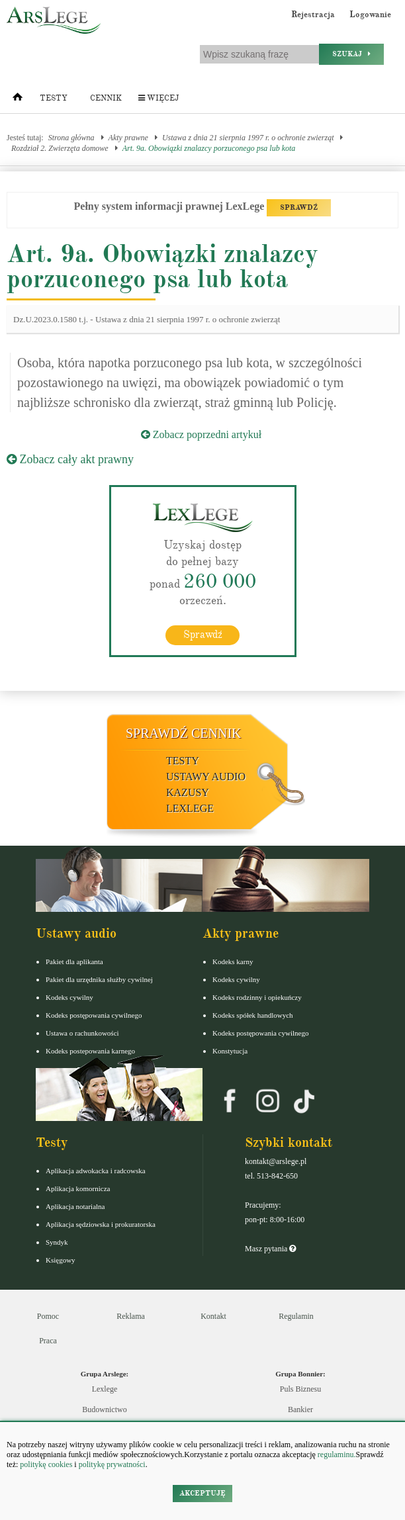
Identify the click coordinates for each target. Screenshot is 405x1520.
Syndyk (57, 1242)
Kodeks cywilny (69, 997)
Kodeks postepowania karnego (90, 1051)
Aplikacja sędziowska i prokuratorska (101, 1224)
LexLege (190, 808)
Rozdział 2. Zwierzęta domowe (60, 148)
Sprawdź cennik (184, 733)
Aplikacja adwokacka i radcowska (96, 1171)
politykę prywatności (112, 1464)
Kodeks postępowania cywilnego (94, 1015)
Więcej (158, 98)
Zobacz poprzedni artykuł (201, 434)
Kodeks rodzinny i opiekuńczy (257, 997)
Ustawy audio (206, 776)
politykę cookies (46, 1464)
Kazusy (187, 792)
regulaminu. (336, 1454)
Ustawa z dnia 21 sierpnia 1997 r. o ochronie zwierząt (248, 137)
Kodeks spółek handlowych (252, 1015)
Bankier (300, 1409)
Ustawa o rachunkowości (82, 1033)
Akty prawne (128, 137)
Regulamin (296, 1316)
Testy (54, 98)
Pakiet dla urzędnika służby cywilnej (99, 979)
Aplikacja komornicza (78, 1188)
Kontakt (213, 1316)
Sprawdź (202, 634)
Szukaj (351, 54)
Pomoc (48, 1316)
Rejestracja (313, 14)
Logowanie (370, 14)
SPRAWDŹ (299, 207)
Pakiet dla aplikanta (74, 961)
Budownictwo (104, 1409)
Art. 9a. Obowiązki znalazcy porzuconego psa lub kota (209, 148)
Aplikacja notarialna (75, 1206)
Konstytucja (230, 1051)
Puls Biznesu (300, 1389)
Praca (48, 1340)
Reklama (130, 1316)
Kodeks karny (232, 961)
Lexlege (105, 1389)
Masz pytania (270, 1248)
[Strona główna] (17, 100)
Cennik (106, 98)
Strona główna (71, 137)
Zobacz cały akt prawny (70, 459)
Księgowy (60, 1260)
